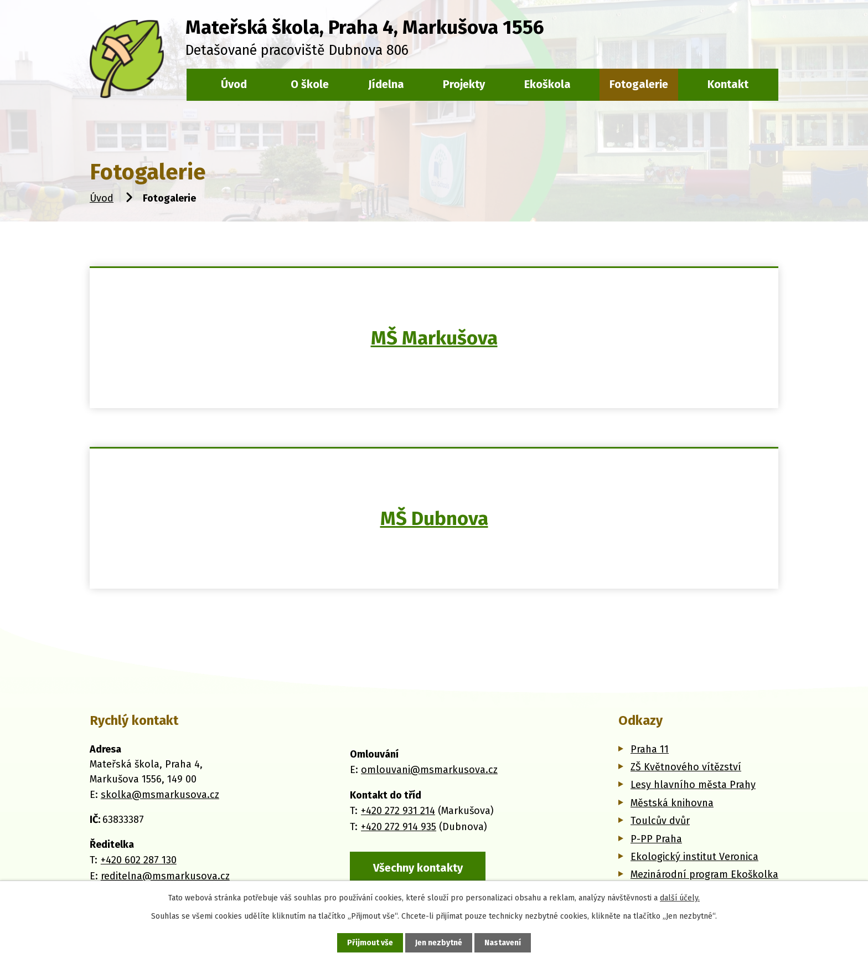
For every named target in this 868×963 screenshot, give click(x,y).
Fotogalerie (638, 84)
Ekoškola (547, 84)
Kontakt (727, 84)
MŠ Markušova (434, 337)
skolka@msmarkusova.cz (160, 795)
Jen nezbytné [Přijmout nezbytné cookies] (438, 942)
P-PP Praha (656, 839)
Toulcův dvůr (660, 821)
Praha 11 (650, 749)
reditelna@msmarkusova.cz (165, 876)
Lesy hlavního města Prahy (693, 785)
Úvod (101, 198)
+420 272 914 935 (398, 827)
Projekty (464, 84)
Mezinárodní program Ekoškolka (704, 874)
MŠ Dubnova (434, 518)
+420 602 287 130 (139, 860)
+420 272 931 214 (398, 811)
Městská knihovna (672, 803)
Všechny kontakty (418, 867)
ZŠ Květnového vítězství (686, 767)
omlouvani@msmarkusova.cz (429, 770)
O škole (310, 84)
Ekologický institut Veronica (694, 857)
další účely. (680, 898)
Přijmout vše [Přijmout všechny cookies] (370, 942)
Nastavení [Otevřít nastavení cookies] (502, 942)
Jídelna (386, 84)
